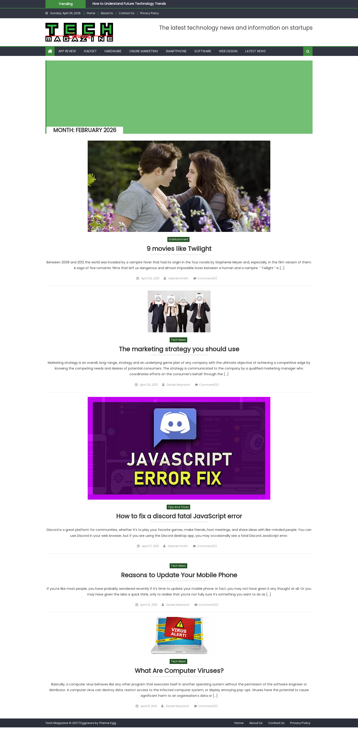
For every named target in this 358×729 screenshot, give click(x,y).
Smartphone (176, 51)
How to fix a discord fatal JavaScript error (179, 517)
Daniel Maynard (178, 385)
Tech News (178, 340)
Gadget (90, 51)
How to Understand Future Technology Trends (129, 3)
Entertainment (178, 239)
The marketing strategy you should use (179, 349)
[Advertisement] (177, 92)
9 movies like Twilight (179, 249)
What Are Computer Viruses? (179, 672)
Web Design (228, 51)
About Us (107, 13)
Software (202, 51)
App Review (67, 51)
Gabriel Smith (178, 278)
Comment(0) (207, 278)
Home (91, 13)
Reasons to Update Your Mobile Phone (179, 576)
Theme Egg (107, 724)
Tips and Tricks (178, 507)
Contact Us (126, 13)
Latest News (255, 51)
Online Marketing (143, 51)
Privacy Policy (149, 13)
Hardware (113, 51)
